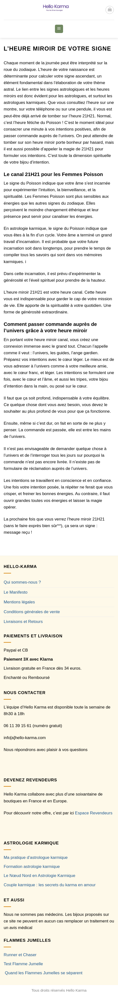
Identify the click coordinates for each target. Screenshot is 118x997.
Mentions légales (19, 602)
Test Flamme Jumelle (23, 964)
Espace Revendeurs (94, 813)
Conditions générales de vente (32, 611)
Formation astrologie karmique (32, 866)
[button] (109, 10)
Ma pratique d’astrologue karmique (36, 857)
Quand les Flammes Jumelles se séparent (43, 973)
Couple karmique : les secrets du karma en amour (50, 885)
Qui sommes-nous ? (22, 582)
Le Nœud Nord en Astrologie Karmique (39, 875)
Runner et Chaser (20, 955)
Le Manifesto (15, 592)
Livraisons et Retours (23, 621)
